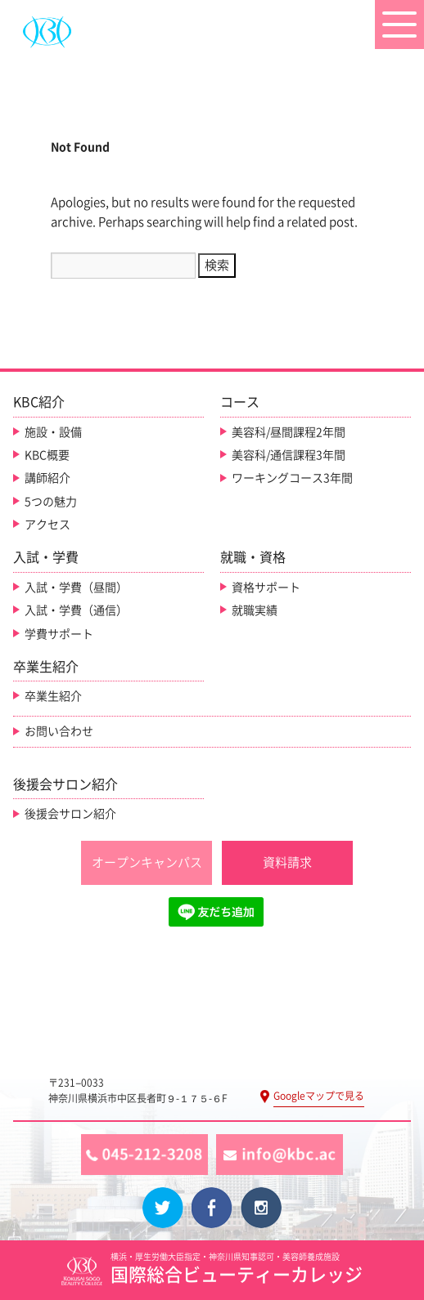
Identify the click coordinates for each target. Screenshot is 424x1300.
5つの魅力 (51, 501)
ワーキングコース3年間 (292, 478)
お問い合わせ (59, 731)
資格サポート (266, 587)
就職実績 (254, 610)
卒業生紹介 (53, 696)
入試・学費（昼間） (76, 587)
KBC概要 (47, 455)
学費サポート (59, 634)
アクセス (47, 524)
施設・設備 (53, 432)
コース (239, 402)
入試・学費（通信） (76, 610)
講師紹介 (47, 478)
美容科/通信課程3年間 (288, 455)
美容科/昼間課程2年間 (288, 432)
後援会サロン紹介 (70, 814)
